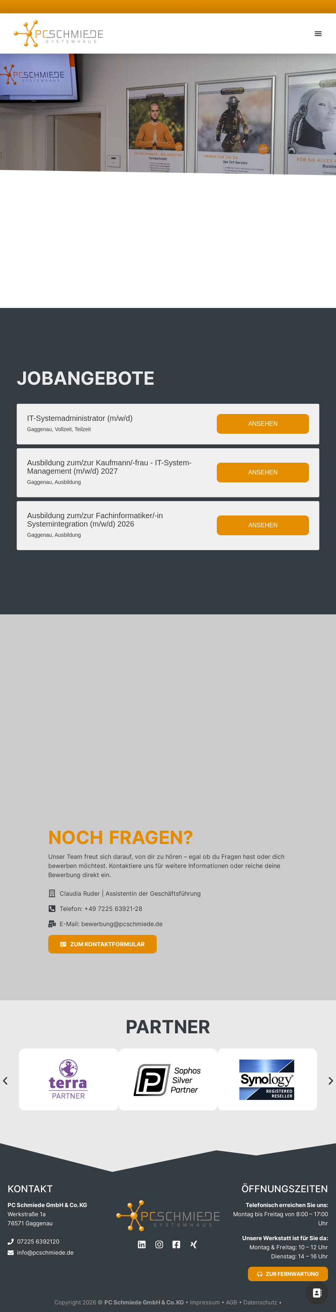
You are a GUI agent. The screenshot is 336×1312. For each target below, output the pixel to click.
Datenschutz (261, 1303)
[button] (318, 34)
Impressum (205, 1303)
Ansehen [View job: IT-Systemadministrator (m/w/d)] (263, 424)
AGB (232, 1303)
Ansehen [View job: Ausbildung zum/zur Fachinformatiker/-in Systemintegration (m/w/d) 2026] (263, 526)
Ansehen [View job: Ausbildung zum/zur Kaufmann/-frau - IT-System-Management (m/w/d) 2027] (263, 473)
